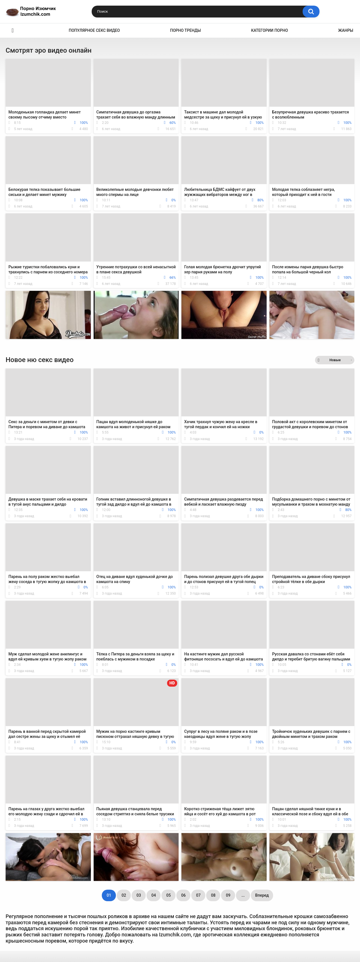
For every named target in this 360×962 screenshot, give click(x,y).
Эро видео (13, 30)
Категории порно (269, 30)
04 (153, 895)
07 (198, 895)
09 (228, 895)
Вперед (262, 895)
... (243, 895)
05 (168, 895)
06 (183, 895)
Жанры (345, 30)
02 (124, 895)
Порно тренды (185, 30)
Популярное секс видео (94, 30)
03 (138, 895)
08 (213, 895)
